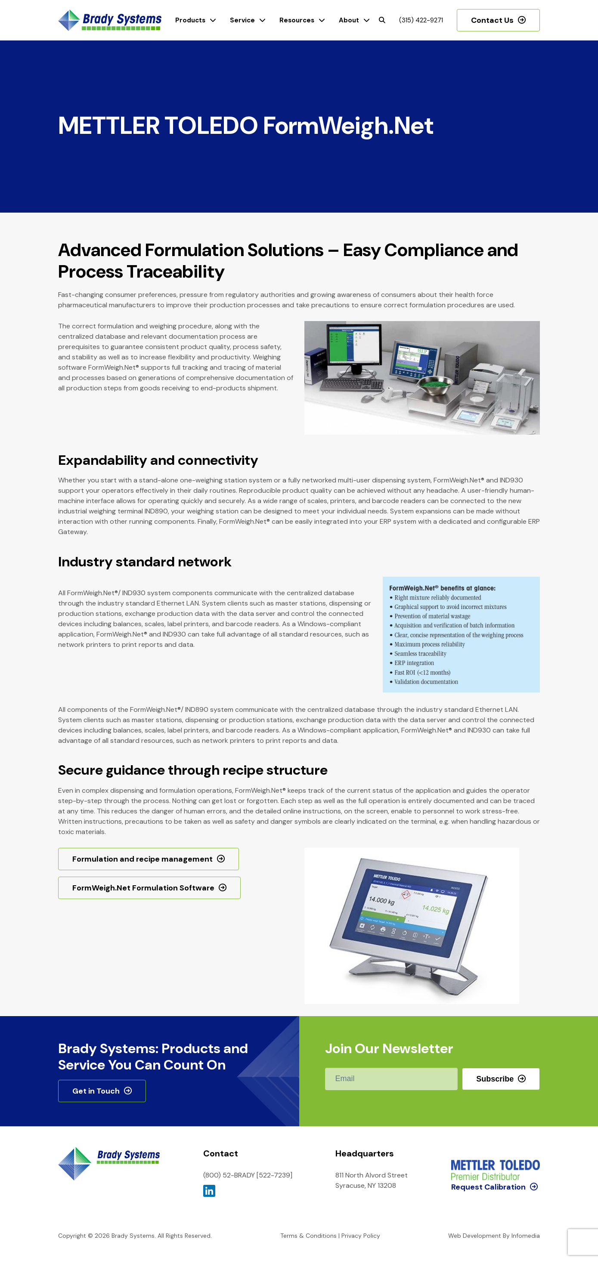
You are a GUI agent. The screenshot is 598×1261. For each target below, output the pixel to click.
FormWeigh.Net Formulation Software (143, 888)
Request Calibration (488, 1151)
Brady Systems (109, 20)
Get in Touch (96, 1091)
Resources (296, 20)
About (349, 20)
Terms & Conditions (308, 1235)
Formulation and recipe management (142, 859)
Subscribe (495, 1079)
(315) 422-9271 (421, 20)
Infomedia (525, 1235)
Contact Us (492, 20)
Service (242, 20)
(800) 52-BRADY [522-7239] (247, 1175)
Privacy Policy (360, 1235)
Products (190, 20)
